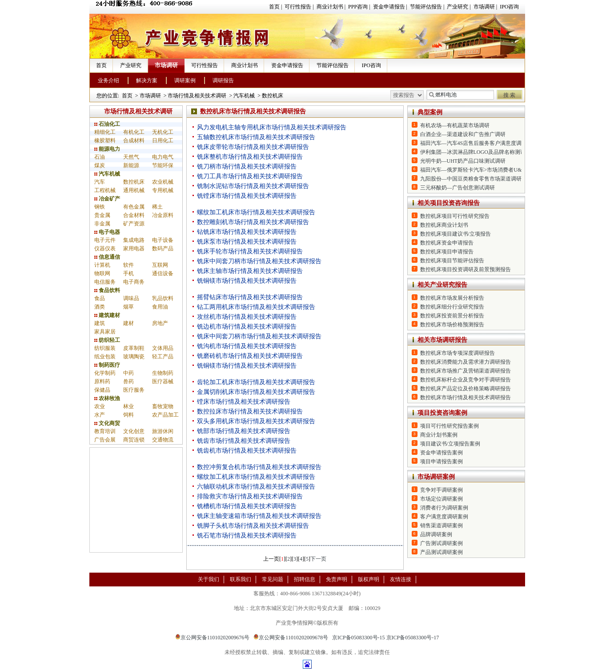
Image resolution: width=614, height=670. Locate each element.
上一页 (271, 559)
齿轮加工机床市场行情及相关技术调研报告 (256, 382)
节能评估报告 (426, 7)
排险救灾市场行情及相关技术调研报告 (250, 496)
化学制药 (105, 373)
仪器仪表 (105, 248)
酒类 (99, 307)
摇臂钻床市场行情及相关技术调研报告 (250, 297)
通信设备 (162, 273)
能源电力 (107, 149)
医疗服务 (133, 390)
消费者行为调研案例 (444, 508)
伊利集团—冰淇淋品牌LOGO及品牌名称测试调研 (478, 152)
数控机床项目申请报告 (447, 252)
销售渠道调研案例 (441, 525)
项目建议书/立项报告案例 (450, 444)
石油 (99, 157)
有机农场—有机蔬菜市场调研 (455, 125)
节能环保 (162, 165)
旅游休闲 (162, 431)
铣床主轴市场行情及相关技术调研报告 (250, 271)
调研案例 (185, 80)
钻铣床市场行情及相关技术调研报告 (247, 232)
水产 (99, 415)
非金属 (102, 224)
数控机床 (272, 95)
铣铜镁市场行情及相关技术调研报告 (247, 280)
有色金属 (133, 207)
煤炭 (99, 165)
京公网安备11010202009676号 (212, 637)
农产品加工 (165, 415)
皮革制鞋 (133, 348)
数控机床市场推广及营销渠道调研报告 (465, 371)
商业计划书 (330, 7)
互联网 (160, 265)
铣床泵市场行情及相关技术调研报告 (247, 241)
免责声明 (336, 579)
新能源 (131, 165)
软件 (128, 265)
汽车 (99, 182)
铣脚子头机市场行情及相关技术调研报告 (253, 525)
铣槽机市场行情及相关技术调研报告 (247, 506)
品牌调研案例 (436, 534)
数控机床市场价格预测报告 (452, 324)
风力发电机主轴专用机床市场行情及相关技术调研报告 (271, 127)
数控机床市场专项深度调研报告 (457, 353)
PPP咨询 (358, 7)
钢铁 (99, 207)
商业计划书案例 (438, 435)
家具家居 (105, 332)
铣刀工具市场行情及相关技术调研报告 (250, 176)
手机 (128, 273)
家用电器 (133, 248)
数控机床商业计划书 (444, 225)
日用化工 (162, 140)
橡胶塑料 (105, 140)
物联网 (102, 273)
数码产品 (162, 248)
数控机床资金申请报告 (447, 243)
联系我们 (240, 579)
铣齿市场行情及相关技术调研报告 (243, 440)
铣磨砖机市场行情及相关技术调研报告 (250, 356)
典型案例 (429, 112)
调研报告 (223, 80)
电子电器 (107, 232)
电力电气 (162, 157)
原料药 (102, 381)
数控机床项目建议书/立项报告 (455, 234)
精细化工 (105, 132)
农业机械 (162, 182)
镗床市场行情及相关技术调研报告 (243, 401)
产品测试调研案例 (441, 552)
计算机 (102, 265)
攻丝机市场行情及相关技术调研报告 (247, 316)
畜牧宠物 (162, 406)
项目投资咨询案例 (442, 412)
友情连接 (400, 579)
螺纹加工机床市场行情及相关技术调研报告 (256, 212)
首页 (274, 7)
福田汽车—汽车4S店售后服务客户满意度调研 (473, 143)
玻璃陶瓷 (133, 356)
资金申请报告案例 (441, 452)
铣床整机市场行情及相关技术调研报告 (250, 156)
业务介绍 (108, 80)
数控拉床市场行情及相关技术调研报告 (250, 411)
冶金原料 (162, 215)
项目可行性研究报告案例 (449, 426)
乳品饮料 (162, 298)
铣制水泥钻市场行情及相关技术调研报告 (253, 186)
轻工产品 (162, 356)
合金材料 (133, 215)
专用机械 (162, 190)
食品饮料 (107, 290)
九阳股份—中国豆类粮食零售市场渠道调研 (471, 179)
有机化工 (133, 132)
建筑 (99, 323)
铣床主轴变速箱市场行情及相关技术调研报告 (259, 516)
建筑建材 (107, 315)
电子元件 (105, 240)
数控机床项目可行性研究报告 (455, 216)
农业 (99, 406)
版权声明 (368, 579)
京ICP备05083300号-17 (412, 637)
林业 (128, 406)
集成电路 (133, 240)
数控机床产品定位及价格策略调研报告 (465, 388)
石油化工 (107, 124)
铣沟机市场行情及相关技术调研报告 (247, 346)
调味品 (131, 298)
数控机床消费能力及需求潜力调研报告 (465, 362)
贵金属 (102, 215)
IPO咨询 (509, 7)
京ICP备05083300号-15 (358, 637)
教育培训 (105, 431)
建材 (128, 323)
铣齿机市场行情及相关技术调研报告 (247, 450)
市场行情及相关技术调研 (197, 95)
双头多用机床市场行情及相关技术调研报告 (256, 421)
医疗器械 (162, 381)
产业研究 (457, 7)
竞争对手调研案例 (441, 490)
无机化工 (162, 132)
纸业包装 (105, 356)
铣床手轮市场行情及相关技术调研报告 (250, 251)
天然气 (131, 157)
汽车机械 (244, 95)
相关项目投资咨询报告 (448, 203)
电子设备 (162, 240)
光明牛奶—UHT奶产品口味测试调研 (463, 161)
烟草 (128, 307)
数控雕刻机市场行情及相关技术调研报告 (253, 222)
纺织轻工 (107, 340)
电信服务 (105, 282)
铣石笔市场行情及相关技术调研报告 (247, 535)
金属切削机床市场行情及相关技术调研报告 (256, 392)
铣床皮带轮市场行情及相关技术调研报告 (253, 147)
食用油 (160, 307)
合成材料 (133, 140)
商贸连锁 (133, 440)
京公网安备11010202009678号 (290, 637)
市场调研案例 (436, 476)
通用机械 (133, 190)
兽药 (128, 381)
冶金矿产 (107, 199)
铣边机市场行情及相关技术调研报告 (247, 326)
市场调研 (484, 7)
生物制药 (162, 373)
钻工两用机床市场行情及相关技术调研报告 (256, 307)
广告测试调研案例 (441, 543)
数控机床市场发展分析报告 (452, 298)
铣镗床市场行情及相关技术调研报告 (247, 196)
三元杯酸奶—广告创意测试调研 (457, 188)
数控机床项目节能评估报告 (452, 260)
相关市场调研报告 (442, 340)
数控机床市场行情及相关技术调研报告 (465, 397)
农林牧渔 (107, 398)
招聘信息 (304, 579)
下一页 (318, 559)
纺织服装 (105, 348)
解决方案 (146, 80)
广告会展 (105, 440)
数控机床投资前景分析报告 (452, 316)
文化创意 (133, 431)
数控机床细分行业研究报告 (452, 307)
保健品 (102, 390)
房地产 (160, 323)
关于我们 (208, 579)
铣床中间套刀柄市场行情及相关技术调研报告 (259, 261)
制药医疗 (107, 365)
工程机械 (105, 190)
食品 (99, 298)
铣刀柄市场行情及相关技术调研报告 (247, 166)
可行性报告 (298, 7)
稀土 (157, 207)
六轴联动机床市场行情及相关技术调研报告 (256, 486)
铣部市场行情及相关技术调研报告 (243, 431)
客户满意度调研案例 (444, 517)
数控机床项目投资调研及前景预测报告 (465, 269)
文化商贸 (107, 423)
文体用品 (162, 348)
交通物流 (162, 440)
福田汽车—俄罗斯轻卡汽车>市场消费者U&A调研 (478, 170)
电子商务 (133, 282)
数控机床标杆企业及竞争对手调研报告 (465, 380)
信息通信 (107, 257)
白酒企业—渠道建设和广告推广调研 (463, 134)
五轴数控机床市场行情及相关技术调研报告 (256, 137)
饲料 (128, 415)
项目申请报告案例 (441, 461)
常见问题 (272, 579)
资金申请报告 (389, 7)
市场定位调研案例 (441, 499)
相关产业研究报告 (442, 284)
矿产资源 (133, 224)
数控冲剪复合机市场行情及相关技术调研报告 (259, 467)
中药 (128, 373)
